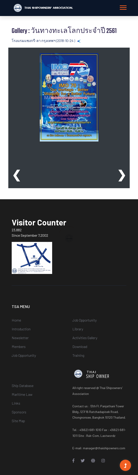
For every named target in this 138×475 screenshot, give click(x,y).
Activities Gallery (84, 338)
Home (16, 320)
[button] (122, 7)
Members (19, 346)
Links (16, 403)
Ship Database (22, 385)
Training (78, 355)
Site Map (18, 421)
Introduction (21, 329)
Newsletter (20, 338)
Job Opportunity (24, 355)
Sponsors (19, 412)
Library (77, 329)
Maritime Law (22, 394)
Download (79, 346)
